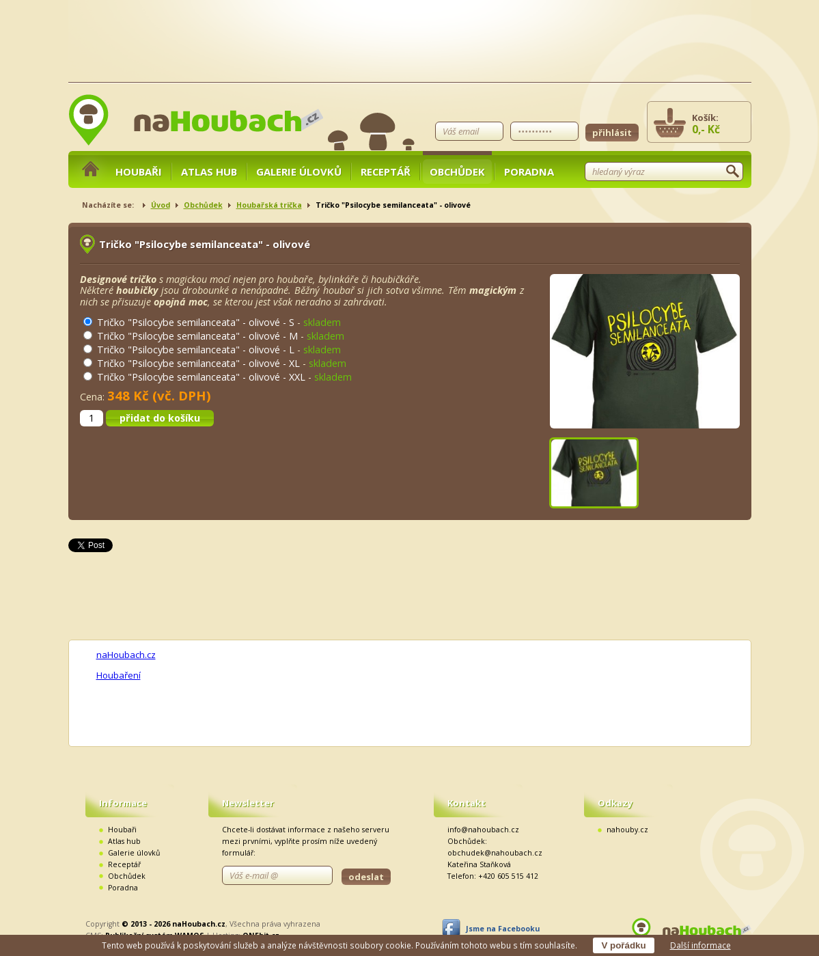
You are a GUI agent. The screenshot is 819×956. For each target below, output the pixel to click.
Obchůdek (457, 171)
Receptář (386, 171)
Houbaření (118, 675)
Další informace (700, 945)
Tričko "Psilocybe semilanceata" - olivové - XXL (201, 376)
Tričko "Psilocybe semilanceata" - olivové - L (195, 349)
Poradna (529, 171)
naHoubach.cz (126, 654)
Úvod (160, 205)
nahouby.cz (627, 829)
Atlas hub (209, 171)
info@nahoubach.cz (483, 829)
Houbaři (138, 171)
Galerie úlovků (299, 171)
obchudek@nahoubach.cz (494, 853)
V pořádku (623, 945)
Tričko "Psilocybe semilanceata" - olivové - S (195, 322)
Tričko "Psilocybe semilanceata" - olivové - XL (198, 363)
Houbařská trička (269, 205)
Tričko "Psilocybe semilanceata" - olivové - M (197, 335)
